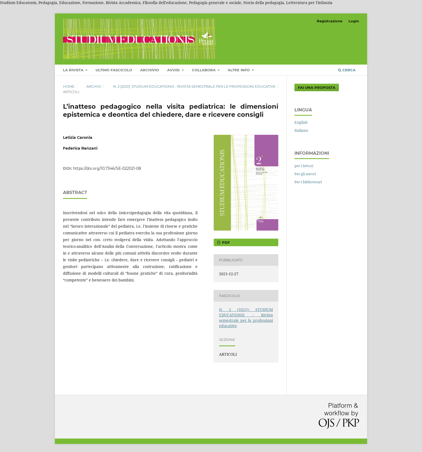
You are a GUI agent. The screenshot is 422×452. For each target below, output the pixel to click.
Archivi (93, 86)
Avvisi (174, 70)
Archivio (149, 70)
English (301, 122)
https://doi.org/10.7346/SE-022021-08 (107, 168)
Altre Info (239, 70)
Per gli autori (305, 173)
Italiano (301, 130)
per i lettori (303, 165)
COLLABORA (204, 70)
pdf (225, 242)
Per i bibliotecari (308, 181)
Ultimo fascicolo (114, 70)
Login (354, 21)
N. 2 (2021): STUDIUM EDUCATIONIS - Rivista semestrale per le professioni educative (194, 86)
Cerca (347, 70)
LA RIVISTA (74, 70)
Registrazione (329, 21)
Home (69, 86)
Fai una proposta (316, 87)
